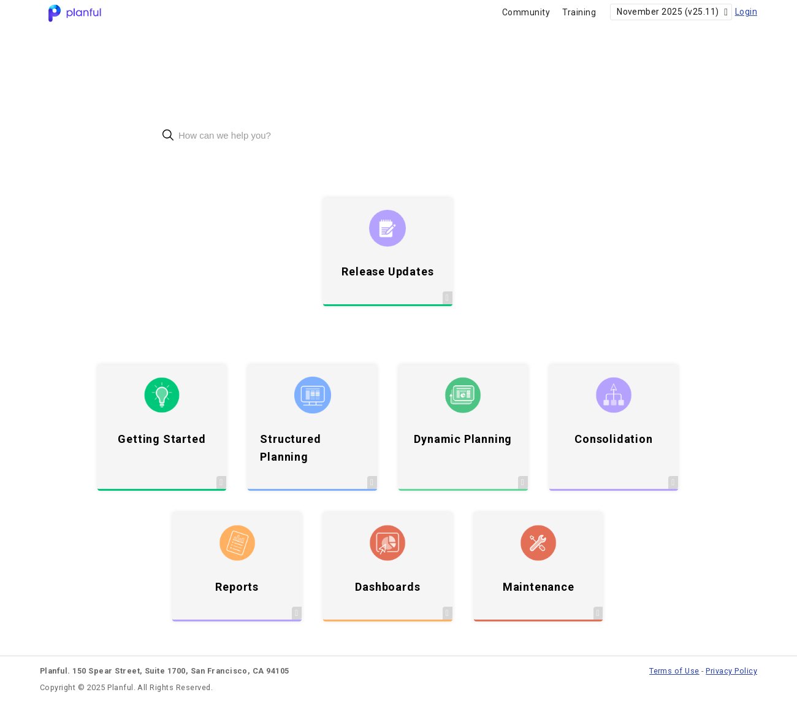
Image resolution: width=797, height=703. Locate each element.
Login (746, 12)
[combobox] (398, 136)
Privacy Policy (731, 670)
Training (579, 12)
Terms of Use (674, 670)
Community (526, 12)
